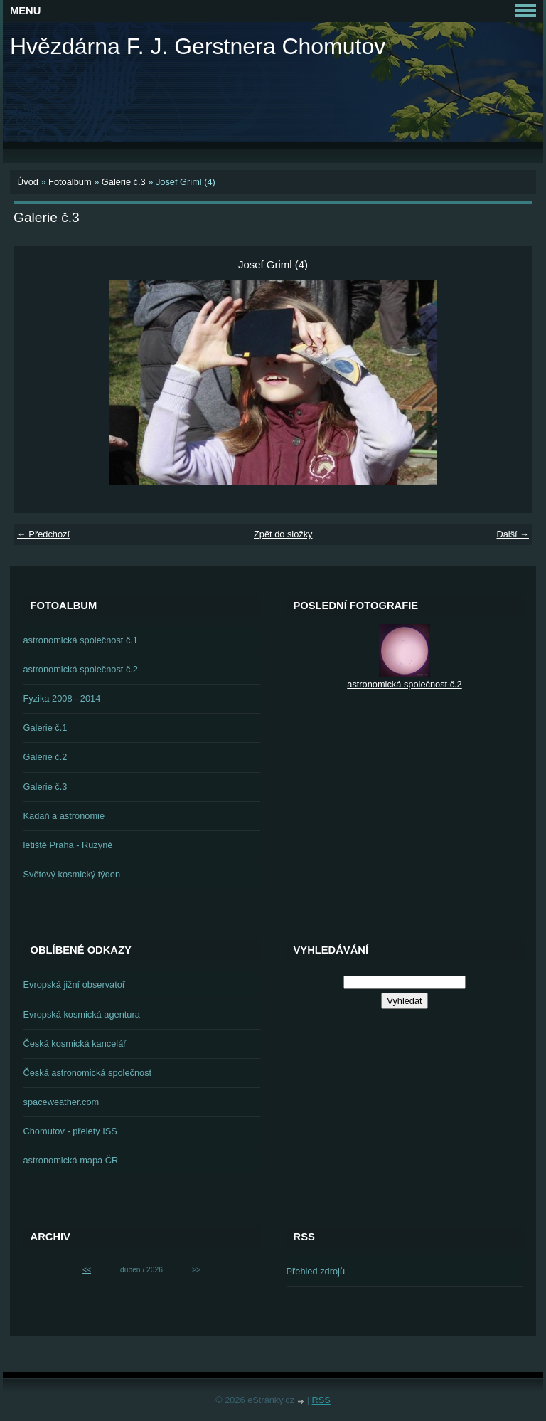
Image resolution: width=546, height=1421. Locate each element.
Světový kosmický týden (72, 874)
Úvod (27, 181)
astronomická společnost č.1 (80, 640)
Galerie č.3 (124, 181)
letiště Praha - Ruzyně (68, 845)
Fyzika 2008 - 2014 (62, 698)
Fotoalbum (69, 181)
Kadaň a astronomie (64, 815)
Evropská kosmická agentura (81, 1014)
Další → (512, 534)
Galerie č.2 (45, 756)
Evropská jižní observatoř (74, 984)
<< (86, 1270)
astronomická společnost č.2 (80, 669)
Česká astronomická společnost (87, 1072)
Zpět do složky (283, 534)
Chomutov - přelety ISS (70, 1131)
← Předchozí (43, 534)
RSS (321, 1400)
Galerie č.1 (45, 727)
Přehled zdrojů (316, 1271)
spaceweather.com (61, 1102)
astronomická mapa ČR (71, 1160)
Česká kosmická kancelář (75, 1043)
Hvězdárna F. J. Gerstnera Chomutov (197, 46)
